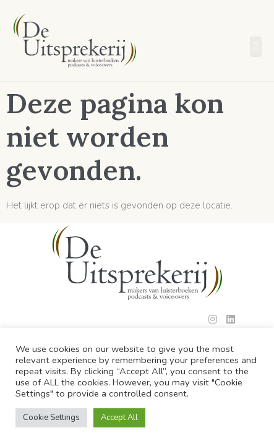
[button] (256, 46)
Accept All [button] (119, 417)
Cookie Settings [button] (51, 417)
